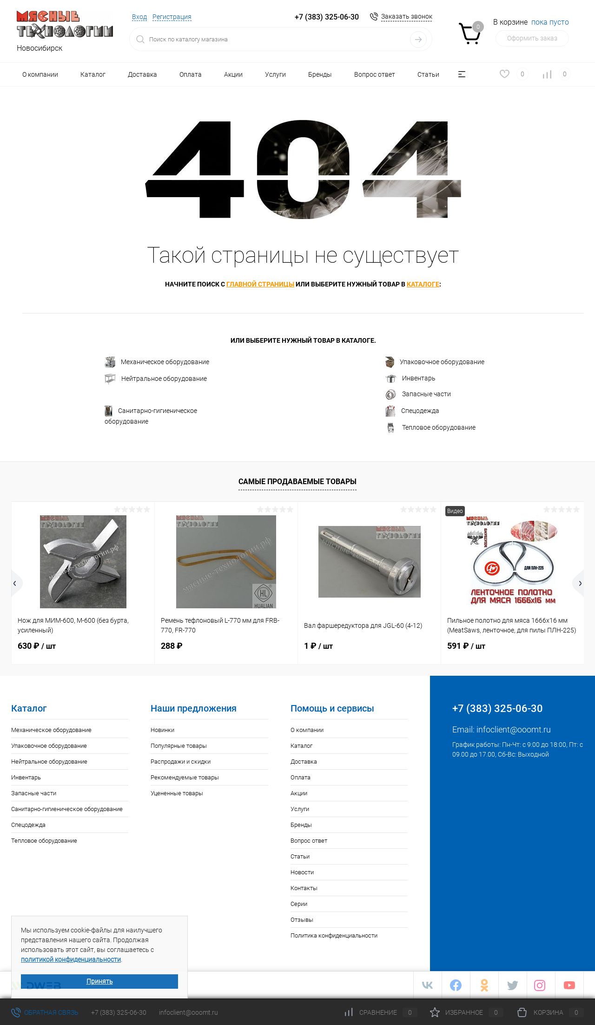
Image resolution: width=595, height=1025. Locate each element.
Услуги (275, 74)
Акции (233, 74)
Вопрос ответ (374, 74)
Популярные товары (179, 745)
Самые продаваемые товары (297, 481)
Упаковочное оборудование (434, 362)
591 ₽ (466, 646)
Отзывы (302, 919)
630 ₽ (37, 646)
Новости (302, 872)
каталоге (423, 284)
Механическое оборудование (157, 362)
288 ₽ (172, 646)
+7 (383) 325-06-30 (118, 1012)
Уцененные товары (177, 793)
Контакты (304, 888)
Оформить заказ (532, 38)
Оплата (190, 74)
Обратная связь (45, 1012)
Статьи (428, 74)
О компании (40, 74)
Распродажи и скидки (181, 761)
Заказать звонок (406, 16)
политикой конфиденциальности (71, 959)
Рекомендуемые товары (185, 777)
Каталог (93, 74)
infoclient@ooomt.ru (513, 729)
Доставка (142, 74)
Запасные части (418, 394)
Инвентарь (410, 378)
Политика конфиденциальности (334, 935)
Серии (299, 903)
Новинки (162, 729)
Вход (139, 16)
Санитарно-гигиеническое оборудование (151, 415)
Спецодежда (412, 411)
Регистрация (172, 16)
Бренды (320, 74)
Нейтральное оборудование (156, 379)
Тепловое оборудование (430, 427)
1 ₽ (318, 646)
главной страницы (260, 284)
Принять (99, 981)
